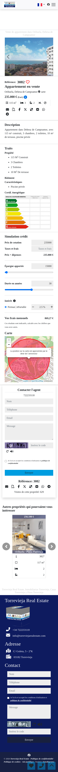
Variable (22, 307)
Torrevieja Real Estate (20, 759)
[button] (6, 546)
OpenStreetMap (37, 381)
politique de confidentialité (20, 700)
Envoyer (29, 472)
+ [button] (9, 340)
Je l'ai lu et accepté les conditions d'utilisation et (29, 462)
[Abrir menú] (54, 4)
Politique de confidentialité (42, 759)
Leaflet (25, 381)
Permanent (13, 307)
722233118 (29, 395)
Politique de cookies (12, 762)
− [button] (9, 345)
